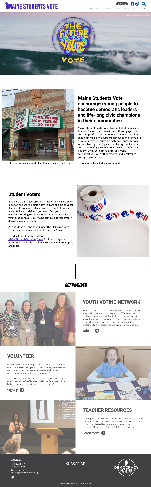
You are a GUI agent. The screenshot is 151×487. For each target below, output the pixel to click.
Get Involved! (93, 9)
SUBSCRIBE (75, 463)
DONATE (122, 4)
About (126, 9)
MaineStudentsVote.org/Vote (25, 239)
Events (133, 9)
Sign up (15, 390)
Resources (117, 9)
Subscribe (142, 9)
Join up (91, 331)
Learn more (94, 433)
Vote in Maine (106, 9)
